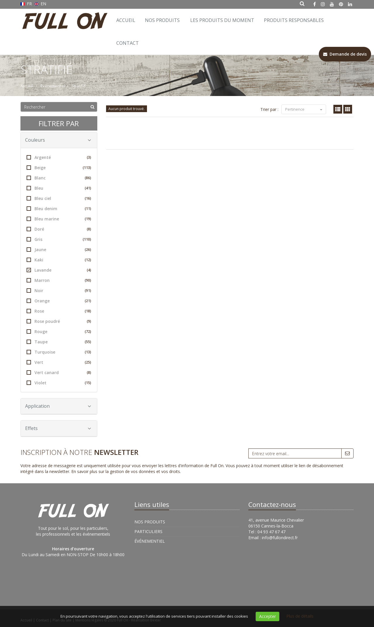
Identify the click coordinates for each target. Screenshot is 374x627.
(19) (88, 218)
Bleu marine (59, 218)
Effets (58, 428)
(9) (89, 321)
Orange (59, 300)
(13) (88, 352)
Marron (59, 280)
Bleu (59, 188)
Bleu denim (59, 208)
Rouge (59, 331)
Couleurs (58, 140)
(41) (88, 188)
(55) (88, 341)
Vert (59, 362)
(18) (88, 311)
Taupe (59, 341)
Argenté (59, 157)
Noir (59, 290)
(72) (88, 331)
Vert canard (59, 372)
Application (58, 406)
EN (40, 3)
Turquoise (59, 352)
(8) (89, 229)
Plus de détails (300, 616)
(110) (87, 239)
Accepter (267, 616)
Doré (59, 229)
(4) (89, 270)
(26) (88, 249)
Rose (59, 311)
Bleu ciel (59, 198)
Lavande (59, 270)
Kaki (59, 259)
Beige (59, 167)
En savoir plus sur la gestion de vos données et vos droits (125, 471)
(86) (88, 177)
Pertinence (303, 109)
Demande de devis (345, 54)
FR (26, 3)
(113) (87, 167)
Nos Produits (162, 20)
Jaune (59, 249)
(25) (88, 362)
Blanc (59, 177)
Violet (59, 382)
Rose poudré (59, 321)
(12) (88, 259)
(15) (88, 382)
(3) (89, 157)
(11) (88, 208)
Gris (59, 239)
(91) (88, 290)
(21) (88, 300)
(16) (88, 198)
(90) (88, 280)
